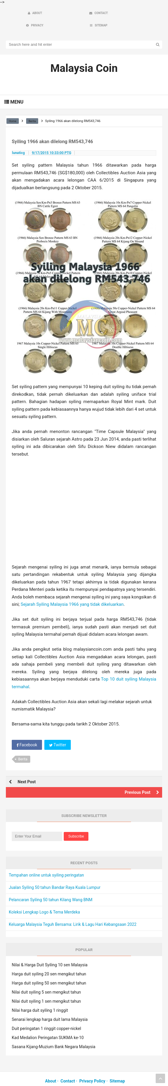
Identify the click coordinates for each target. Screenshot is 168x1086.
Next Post (27, 770)
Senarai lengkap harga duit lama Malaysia (50, 1007)
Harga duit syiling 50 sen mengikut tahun (49, 971)
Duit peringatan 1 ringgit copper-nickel (46, 1016)
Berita (22, 747)
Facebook (26, 732)
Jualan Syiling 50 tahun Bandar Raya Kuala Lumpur (55, 875)
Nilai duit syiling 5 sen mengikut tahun (46, 980)
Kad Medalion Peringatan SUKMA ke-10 (48, 1025)
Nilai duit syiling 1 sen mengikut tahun (46, 989)
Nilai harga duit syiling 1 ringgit (40, 998)
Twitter (57, 732)
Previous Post (137, 780)
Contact (68, 1069)
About (50, 1069)
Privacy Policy (92, 1069)
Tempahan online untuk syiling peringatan (47, 863)
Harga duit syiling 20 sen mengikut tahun (49, 962)
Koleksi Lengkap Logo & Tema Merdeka (45, 900)
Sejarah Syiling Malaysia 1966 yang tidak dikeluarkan (72, 592)
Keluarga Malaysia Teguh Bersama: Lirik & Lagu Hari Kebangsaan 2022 (73, 912)
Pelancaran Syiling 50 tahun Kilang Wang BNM (51, 888)
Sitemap (117, 1069)
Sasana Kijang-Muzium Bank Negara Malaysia (53, 1034)
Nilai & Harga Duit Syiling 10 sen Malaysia (50, 952)
